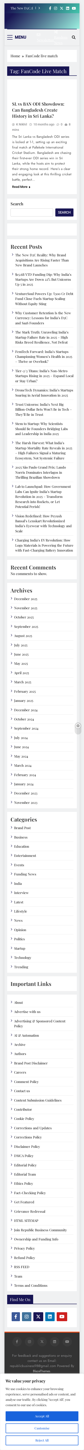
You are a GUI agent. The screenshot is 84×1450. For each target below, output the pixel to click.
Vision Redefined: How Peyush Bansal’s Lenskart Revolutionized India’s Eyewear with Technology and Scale (43, 523)
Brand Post (22, 828)
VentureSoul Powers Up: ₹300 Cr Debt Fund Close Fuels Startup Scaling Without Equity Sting (44, 298)
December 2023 (25, 793)
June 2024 (21, 747)
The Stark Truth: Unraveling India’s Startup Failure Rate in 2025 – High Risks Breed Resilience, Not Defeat (42, 337)
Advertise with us (27, 1011)
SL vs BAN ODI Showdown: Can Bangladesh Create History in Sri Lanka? (38, 110)
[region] (42, 1412)
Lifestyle (20, 911)
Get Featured (24, 1202)
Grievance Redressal (29, 1211)
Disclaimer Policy (27, 1146)
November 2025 (25, 608)
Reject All (42, 1440)
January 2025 (23, 700)
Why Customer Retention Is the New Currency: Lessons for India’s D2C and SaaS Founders (43, 318)
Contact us (22, 1091)
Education (21, 846)
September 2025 (26, 626)
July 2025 (20, 645)
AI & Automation (26, 1035)
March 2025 (22, 682)
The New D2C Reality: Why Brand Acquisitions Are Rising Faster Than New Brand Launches (23, 8)
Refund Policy (24, 1257)
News (18, 920)
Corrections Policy (28, 1137)
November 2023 (25, 802)
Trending (21, 967)
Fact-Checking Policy (30, 1193)
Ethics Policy (23, 1183)
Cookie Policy (24, 1118)
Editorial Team (25, 1174)
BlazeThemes (41, 1371)
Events (19, 865)
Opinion (20, 930)
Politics (19, 939)
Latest (18, 902)
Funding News (25, 874)
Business (21, 837)
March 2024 (22, 765)
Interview (21, 892)
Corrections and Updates (33, 1128)
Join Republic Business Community (40, 1230)
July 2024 (21, 737)
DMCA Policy (24, 1155)
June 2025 (21, 654)
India (18, 883)
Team (18, 1276)
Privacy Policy (24, 1248)
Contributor (23, 1109)
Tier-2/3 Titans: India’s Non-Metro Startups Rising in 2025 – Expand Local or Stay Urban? (44, 376)
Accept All (42, 1416)
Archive (20, 1044)
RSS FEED (21, 1267)
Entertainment (25, 855)
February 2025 (25, 691)
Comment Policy (26, 1081)
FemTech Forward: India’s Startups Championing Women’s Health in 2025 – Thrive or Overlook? (43, 356)
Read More (21, 187)
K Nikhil (21, 124)
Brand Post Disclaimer (31, 1063)
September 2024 (26, 728)
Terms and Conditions (30, 1285)
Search (17, 203)
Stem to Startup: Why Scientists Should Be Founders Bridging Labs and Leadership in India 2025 (41, 428)
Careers (20, 1072)
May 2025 (21, 663)
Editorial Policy (25, 1165)
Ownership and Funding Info (36, 1239)
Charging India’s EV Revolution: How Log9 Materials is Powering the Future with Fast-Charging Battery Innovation (44, 545)
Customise (42, 1428)
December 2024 (25, 710)
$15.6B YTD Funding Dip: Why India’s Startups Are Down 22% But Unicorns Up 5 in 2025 (43, 279)
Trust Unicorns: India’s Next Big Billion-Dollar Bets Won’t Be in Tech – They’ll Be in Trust (43, 409)
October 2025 (24, 617)
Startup (19, 948)
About (18, 1002)
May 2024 (21, 756)
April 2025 (21, 673)
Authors (20, 1053)
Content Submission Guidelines (38, 1100)
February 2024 (25, 775)
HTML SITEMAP (26, 1220)
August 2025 (23, 635)
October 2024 (24, 719)
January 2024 (23, 784)
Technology (22, 957)
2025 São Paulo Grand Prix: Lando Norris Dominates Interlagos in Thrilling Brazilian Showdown (40, 472)
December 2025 (25, 599)
